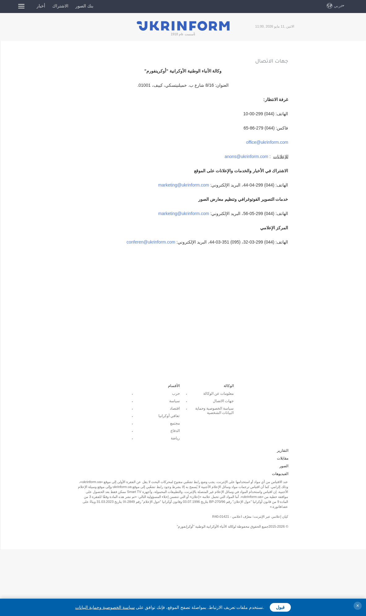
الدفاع (175, 431)
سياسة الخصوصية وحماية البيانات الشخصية (214, 410)
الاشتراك (60, 5)
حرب (176, 393)
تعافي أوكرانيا (168, 416)
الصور (283, 466)
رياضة (175, 438)
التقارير (282, 450)
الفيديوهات (280, 474)
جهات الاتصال (223, 401)
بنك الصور (84, 5)
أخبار (41, 5)
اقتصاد (175, 408)
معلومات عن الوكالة (218, 393)
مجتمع (175, 423)
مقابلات (282, 458)
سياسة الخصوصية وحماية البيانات (105, 607)
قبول (280, 607)
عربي (338, 5)
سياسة (174, 401)
